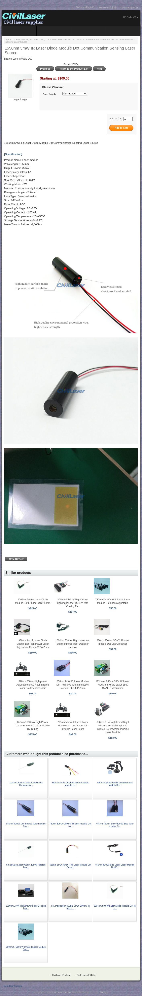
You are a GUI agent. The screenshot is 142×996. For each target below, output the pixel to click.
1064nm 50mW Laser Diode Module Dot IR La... (115, 907)
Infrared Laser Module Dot (61, 39)
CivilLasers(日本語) (107, 7)
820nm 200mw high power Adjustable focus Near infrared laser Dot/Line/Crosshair (32, 685)
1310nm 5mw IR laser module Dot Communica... (25, 783)
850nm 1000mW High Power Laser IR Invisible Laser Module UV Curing (32, 725)
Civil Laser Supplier (61, 992)
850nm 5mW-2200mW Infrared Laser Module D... (70, 783)
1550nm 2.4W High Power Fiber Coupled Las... (26, 907)
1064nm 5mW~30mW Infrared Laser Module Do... (115, 783)
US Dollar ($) (129, 17)
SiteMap (104, 992)
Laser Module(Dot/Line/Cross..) (29, 39)
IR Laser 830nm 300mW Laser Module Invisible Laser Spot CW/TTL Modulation (112, 685)
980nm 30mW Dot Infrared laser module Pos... (26, 824)
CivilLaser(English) (85, 7)
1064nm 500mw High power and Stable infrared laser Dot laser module (72, 644)
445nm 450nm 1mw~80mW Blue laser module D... (115, 824)
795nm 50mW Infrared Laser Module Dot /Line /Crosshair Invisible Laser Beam (72, 725)
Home (8, 39)
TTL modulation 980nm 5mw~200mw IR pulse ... (70, 907)
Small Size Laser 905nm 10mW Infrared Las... (25, 866)
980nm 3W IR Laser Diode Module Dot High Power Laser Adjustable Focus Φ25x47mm (32, 644)
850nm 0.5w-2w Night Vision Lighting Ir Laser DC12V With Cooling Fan (72, 603)
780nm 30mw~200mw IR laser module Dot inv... (70, 824)
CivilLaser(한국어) (129, 7)
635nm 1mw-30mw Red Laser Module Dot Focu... (70, 866)
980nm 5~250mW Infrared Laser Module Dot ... (26, 948)
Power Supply (49, 94)
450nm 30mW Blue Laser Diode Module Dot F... (114, 866)
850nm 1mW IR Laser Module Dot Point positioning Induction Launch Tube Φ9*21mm (72, 685)
